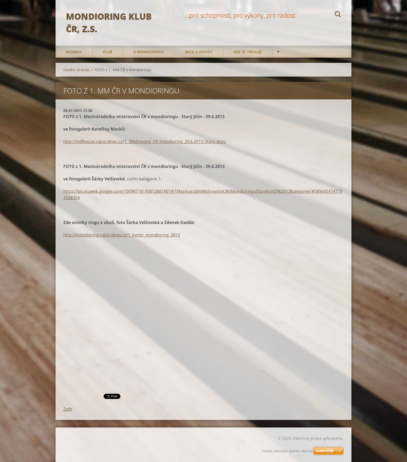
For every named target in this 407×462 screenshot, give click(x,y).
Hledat (338, 15)
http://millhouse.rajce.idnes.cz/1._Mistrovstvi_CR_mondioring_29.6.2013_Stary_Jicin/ (144, 141)
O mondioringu (148, 51)
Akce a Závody (199, 51)
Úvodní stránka (76, 69)
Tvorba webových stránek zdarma (286, 451)
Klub (107, 51)
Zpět (67, 409)
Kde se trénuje (248, 51)
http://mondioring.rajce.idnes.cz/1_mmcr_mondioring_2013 (121, 235)
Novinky (74, 51)
